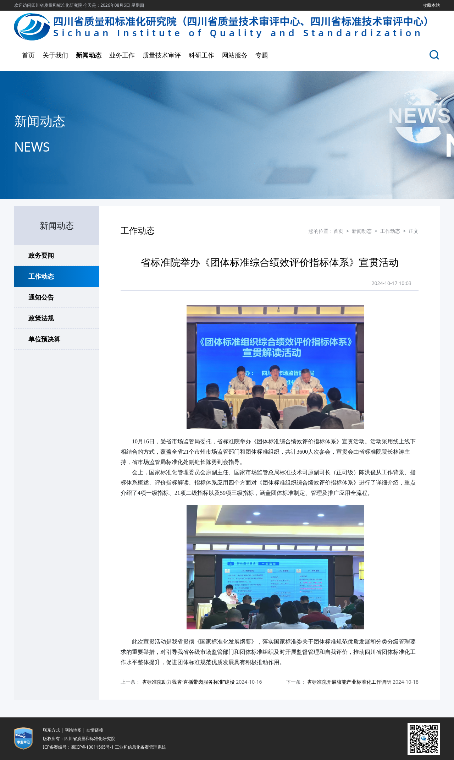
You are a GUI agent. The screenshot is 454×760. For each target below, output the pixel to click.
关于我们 (55, 55)
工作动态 (41, 276)
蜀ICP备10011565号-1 (92, 747)
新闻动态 (88, 55)
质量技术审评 (162, 55)
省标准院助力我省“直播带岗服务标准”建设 (188, 681)
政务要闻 (41, 255)
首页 (28, 55)
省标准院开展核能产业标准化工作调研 (349, 681)
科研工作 (201, 55)
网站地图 (73, 730)
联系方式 (51, 730)
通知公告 (41, 297)
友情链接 (94, 730)
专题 (261, 55)
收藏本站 (431, 5)
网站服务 (235, 55)
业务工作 (122, 55)
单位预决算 (44, 339)
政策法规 (41, 318)
